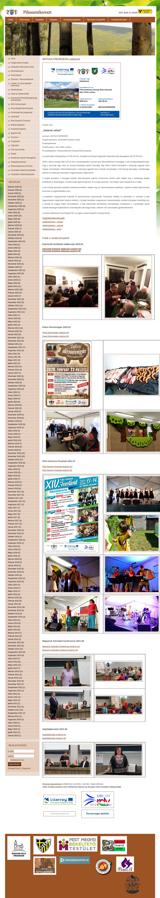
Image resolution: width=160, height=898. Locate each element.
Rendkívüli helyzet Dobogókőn (23, 158)
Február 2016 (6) (15, 562)
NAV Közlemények (18, 104)
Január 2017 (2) (14, 527)
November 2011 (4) (16, 707)
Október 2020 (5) (15, 383)
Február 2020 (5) (15, 408)
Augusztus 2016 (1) (16, 543)
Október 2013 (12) (15, 649)
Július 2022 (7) (14, 315)
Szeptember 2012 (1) (16, 687)
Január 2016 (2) (14, 565)
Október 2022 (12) (15, 306)
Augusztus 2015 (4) (16, 581)
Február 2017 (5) (15, 524)
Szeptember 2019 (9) (16, 424)
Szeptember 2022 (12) (17, 309)
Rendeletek (39, 20)
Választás (15, 145)
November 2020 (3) (16, 379)
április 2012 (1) (14, 703)
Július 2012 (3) (14, 694)
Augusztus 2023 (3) (16, 273)
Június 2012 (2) (14, 697)
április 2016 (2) (14, 556)
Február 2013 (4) (15, 675)
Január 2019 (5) (14, 450)
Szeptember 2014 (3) (16, 617)
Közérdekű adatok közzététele (23, 170)
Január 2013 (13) (15, 678)
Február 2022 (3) (15, 331)
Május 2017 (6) (14, 514)
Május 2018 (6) (14, 476)
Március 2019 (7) (15, 444)
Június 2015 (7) (14, 588)
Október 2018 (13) (15, 460)
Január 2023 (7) (14, 296)
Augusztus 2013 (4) (16, 655)
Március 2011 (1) (15, 716)
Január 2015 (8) (14, 604)
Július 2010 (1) (14, 723)
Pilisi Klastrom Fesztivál (20, 121)
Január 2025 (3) (14, 232)
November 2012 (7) (16, 684)
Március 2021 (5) (15, 366)
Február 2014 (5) (15, 636)
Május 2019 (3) (14, 437)
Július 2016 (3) (14, 546)
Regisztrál (26, 768)
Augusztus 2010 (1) (16, 719)
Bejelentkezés (14, 764)
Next (156, 41)
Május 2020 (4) (14, 399)
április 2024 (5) (14, 254)
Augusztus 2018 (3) (16, 466)
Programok (15, 141)
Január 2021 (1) (14, 373)
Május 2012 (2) (14, 700)
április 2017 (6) (14, 517)
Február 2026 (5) (15, 190)
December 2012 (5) (16, 681)
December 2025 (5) (16, 196)
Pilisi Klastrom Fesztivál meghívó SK (57, 470)
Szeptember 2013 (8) (16, 652)
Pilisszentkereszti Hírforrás (22, 166)
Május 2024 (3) (14, 251)
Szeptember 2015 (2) (16, 578)
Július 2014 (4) (14, 620)
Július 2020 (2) (14, 392)
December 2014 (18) (16, 607)
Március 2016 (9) (15, 559)
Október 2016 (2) (15, 537)
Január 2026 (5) (14, 193)
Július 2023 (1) (14, 277)
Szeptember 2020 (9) (16, 386)
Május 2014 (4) (14, 626)
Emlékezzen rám (16, 760)
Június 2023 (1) (14, 280)
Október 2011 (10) (15, 710)
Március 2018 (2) (15, 482)
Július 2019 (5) (14, 431)
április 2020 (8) (14, 402)
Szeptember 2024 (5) (16, 241)
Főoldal (10, 20)
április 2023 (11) (14, 286)
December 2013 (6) (16, 642)
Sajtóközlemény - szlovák (52, 225)
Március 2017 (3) (15, 521)
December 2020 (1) (16, 376)
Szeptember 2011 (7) (16, 713)
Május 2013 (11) (14, 665)
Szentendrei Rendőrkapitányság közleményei (24, 99)
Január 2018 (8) (14, 488)
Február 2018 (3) (15, 485)
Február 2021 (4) (15, 370)
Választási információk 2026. (22, 67)
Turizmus (14, 137)
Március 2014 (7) (15, 633)
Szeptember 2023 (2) (16, 270)
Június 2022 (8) (14, 318)
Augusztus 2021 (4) (16, 350)
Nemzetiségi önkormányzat (22, 108)
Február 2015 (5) (15, 601)
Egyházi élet (16, 133)
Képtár (13, 154)
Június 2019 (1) (14, 434)
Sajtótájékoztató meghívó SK (54, 738)
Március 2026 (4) (15, 187)
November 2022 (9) (16, 302)
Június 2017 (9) (14, 511)
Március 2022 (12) (15, 328)
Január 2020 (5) (14, 411)
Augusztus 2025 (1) (16, 209)
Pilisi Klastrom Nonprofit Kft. (96, 20)
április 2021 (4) (14, 363)
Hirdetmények (16, 90)
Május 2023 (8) (14, 283)
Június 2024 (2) (14, 248)
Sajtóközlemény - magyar (52, 222)
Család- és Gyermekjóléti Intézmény (21, 84)
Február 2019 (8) (15, 447)
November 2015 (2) (16, 572)
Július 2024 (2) (14, 245)
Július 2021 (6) (14, 354)
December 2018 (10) (16, 453)
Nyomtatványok (17, 71)
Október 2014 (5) (15, 614)
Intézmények (16, 75)
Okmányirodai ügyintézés (72, 20)
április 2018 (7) (14, 479)
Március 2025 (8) (15, 225)
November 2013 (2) (16, 646)
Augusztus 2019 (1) (16, 427)
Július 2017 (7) (14, 508)
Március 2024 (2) (15, 257)
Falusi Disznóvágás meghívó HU (55, 333)
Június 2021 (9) (14, 357)
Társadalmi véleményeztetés (22, 174)
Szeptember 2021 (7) (16, 347)
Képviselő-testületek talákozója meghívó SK (61, 251)
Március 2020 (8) (15, 405)
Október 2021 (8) (15, 344)
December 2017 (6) (16, 492)
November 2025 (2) (16, 200)
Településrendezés (18, 162)
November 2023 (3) (16, 264)
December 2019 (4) (16, 415)
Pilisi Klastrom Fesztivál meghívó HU (57, 467)
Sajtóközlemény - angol (52, 229)
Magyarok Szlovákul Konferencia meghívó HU (61, 646)
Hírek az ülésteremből (20, 94)
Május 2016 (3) (14, 553)
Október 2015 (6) (15, 575)
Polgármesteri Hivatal (19, 63)
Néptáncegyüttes (18, 125)
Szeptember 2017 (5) (16, 501)
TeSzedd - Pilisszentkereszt (22, 79)
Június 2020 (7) (14, 395)
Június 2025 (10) (15, 216)
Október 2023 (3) (15, 267)
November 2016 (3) (16, 533)
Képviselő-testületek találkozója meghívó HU (61, 249)
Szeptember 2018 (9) (16, 463)
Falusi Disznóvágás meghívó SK (55, 336)
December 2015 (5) (16, 569)
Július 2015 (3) (14, 585)
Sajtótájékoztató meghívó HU (54, 735)
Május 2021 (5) (14, 360)
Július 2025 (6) (14, 212)
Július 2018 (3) (14, 469)
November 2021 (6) (16, 341)
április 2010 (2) (14, 732)
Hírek (13, 59)
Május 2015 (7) (14, 591)
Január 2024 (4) (14, 261)
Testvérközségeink (18, 129)
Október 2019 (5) (15, 421)
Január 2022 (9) (14, 334)
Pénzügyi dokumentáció (52, 784)
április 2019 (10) (14, 440)
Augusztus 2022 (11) (16, 312)
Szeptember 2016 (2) (16, 540)
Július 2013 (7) (14, 658)
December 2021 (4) (16, 338)
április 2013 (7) (14, 668)
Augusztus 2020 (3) (16, 389)
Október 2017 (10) (15, 498)
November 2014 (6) (16, 610)
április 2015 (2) (14, 594)
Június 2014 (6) (14, 623)
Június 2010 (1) (14, 726)
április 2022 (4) (14, 325)
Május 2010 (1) (14, 729)
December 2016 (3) (16, 530)
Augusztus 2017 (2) (16, 504)
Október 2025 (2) (15, 203)
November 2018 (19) (16, 456)
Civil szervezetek (18, 150)
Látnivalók (15, 117)
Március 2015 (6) (15, 598)
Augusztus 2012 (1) (16, 691)
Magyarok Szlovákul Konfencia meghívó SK (60, 650)
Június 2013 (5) (14, 662)
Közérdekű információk (119, 20)
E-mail (10, 751)
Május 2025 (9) (14, 219)
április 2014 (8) (14, 630)
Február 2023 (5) (15, 293)
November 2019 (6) (16, 418)
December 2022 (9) (16, 299)
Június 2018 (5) (14, 472)
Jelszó (10, 756)
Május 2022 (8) (14, 322)
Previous (5, 41)
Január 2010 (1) (14, 736)
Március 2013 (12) (15, 671)
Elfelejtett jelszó (14, 768)
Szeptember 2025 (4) (16, 206)
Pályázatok (53, 20)
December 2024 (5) (16, 235)
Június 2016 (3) (14, 549)
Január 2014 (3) (14, 639)
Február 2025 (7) (15, 229)
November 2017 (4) (16, 495)
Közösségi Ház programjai (21, 112)
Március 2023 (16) (15, 289)
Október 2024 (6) (15, 238)
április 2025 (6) (14, 222)
